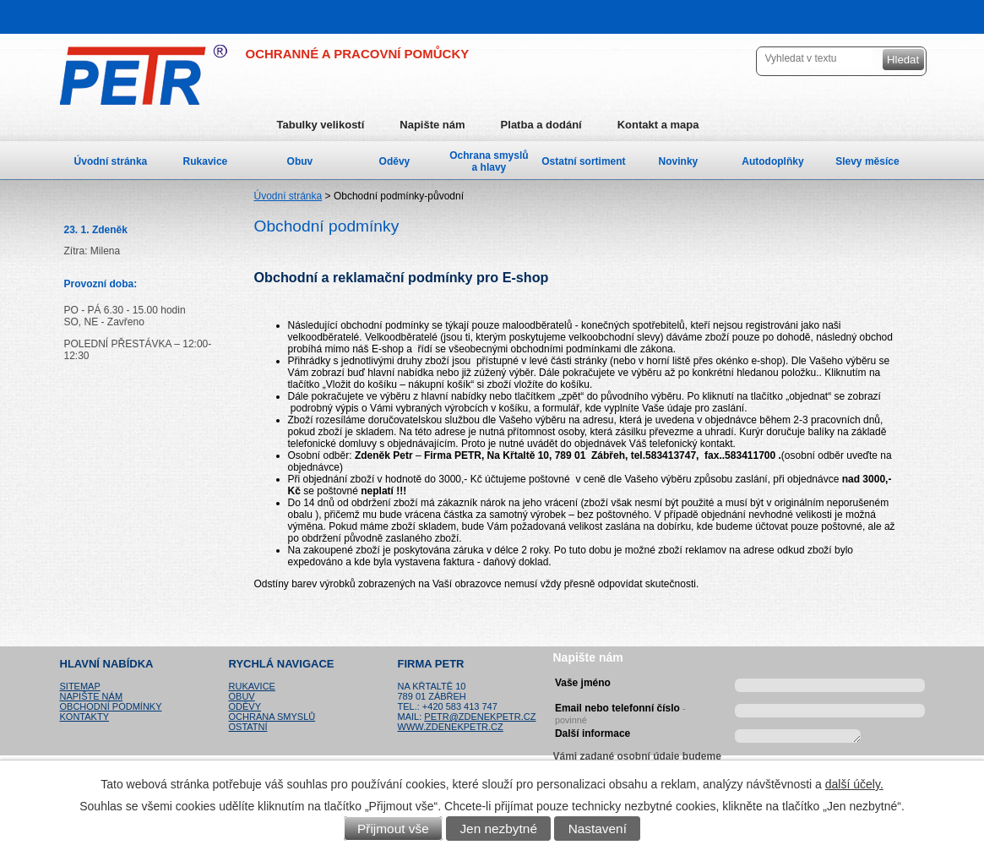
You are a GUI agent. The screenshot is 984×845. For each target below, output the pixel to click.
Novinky (679, 161)
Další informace (592, 733)
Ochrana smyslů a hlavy (488, 161)
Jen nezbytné (498, 828)
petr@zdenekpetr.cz (479, 716)
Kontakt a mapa (658, 124)
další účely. (854, 784)
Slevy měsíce (867, 161)
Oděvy (394, 161)
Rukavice (205, 161)
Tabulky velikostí (321, 124)
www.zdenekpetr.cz (450, 727)
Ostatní (248, 727)
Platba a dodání (541, 124)
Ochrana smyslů (272, 716)
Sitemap (80, 686)
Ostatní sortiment (583, 161)
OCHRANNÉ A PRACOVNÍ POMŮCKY (358, 53)
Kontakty (84, 716)
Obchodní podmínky (111, 706)
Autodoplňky (772, 161)
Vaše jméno (583, 683)
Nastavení (597, 828)
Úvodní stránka (288, 196)
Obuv (300, 161)
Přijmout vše (393, 828)
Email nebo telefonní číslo (620, 711)
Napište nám (432, 124)
